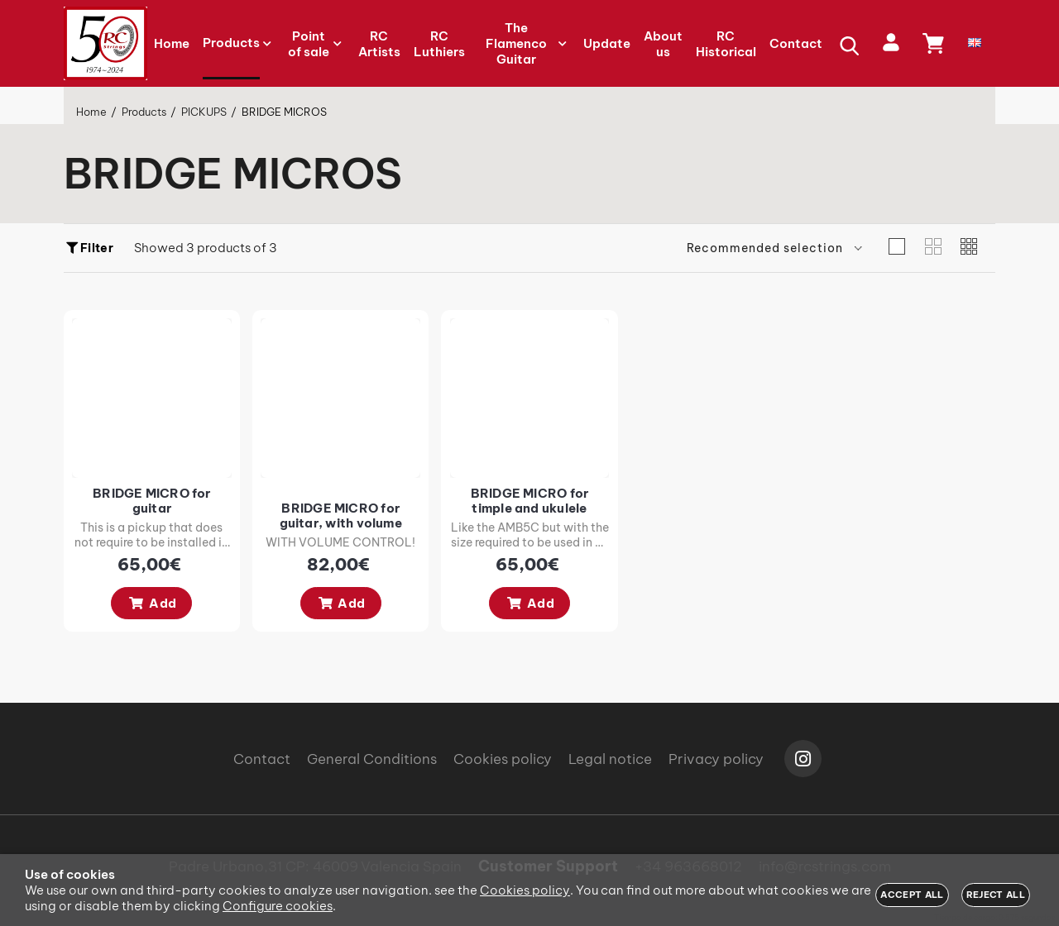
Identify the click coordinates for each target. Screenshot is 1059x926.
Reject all (995, 894)
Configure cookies (278, 906)
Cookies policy (502, 759)
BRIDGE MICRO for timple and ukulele (564, 510)
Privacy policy (716, 759)
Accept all (911, 894)
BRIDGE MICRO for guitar (158, 504)
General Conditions (372, 759)
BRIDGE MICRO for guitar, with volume (361, 525)
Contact (261, 759)
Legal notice (610, 759)
